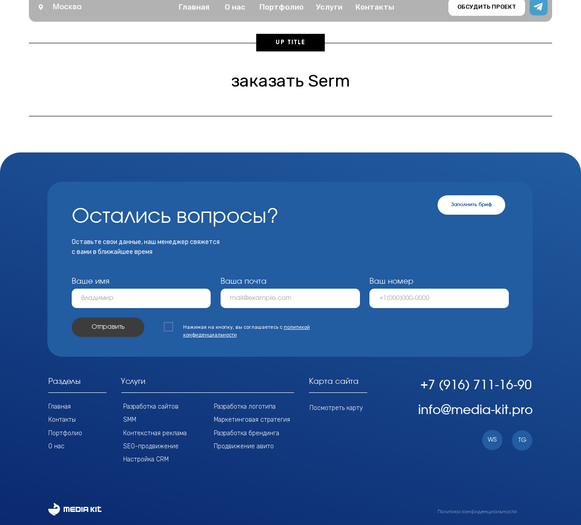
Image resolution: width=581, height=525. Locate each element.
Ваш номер (391, 281)
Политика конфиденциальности (477, 511)
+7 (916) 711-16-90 (476, 385)
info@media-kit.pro (475, 410)
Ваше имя (91, 281)
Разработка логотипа (245, 406)
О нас (56, 446)
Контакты (62, 419)
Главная (59, 406)
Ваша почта (244, 281)
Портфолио (65, 433)
